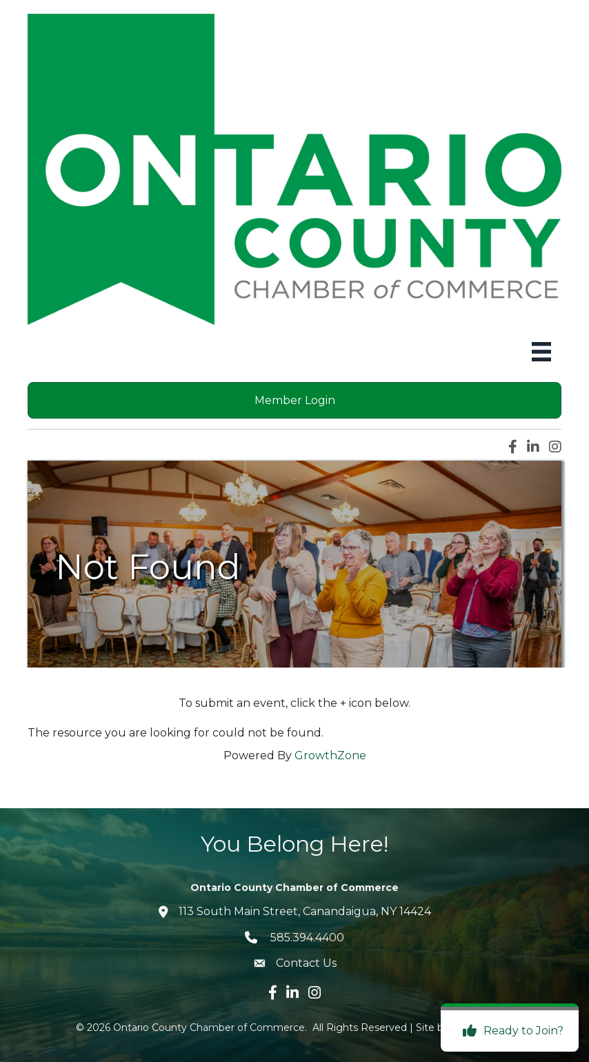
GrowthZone (330, 755)
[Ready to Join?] (509, 1031)
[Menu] (541, 351)
